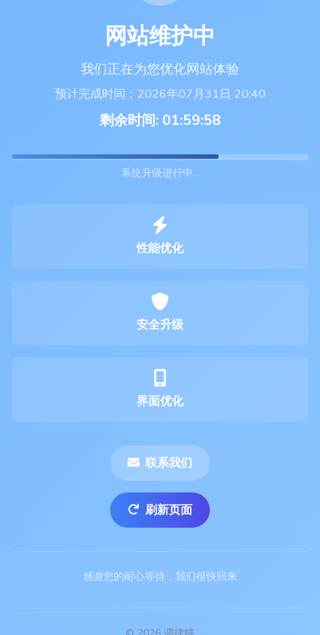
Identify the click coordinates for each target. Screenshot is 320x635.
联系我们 (160, 463)
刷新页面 (160, 510)
